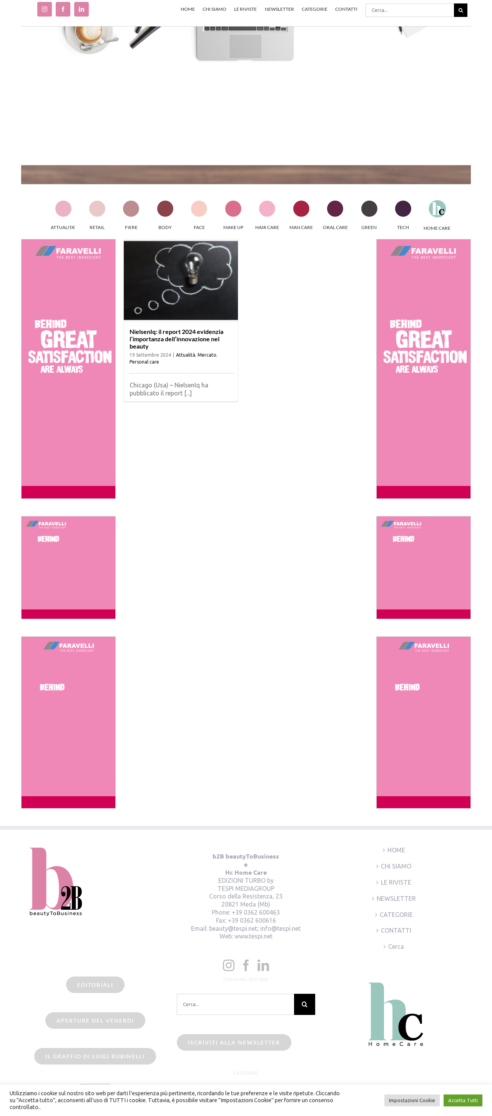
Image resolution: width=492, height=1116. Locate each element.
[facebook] (63, 9)
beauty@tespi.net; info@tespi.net (255, 928)
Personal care (144, 361)
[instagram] (44, 9)
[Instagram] (228, 965)
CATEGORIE (396, 914)
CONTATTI (396, 930)
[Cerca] (460, 10)
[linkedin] (81, 9)
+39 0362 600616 (252, 920)
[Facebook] (246, 965)
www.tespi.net (253, 936)
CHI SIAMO (396, 866)
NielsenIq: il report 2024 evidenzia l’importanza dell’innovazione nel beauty (176, 339)
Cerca (396, 946)
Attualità (185, 354)
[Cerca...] (410, 10)
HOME (396, 850)
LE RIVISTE (396, 882)
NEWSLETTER (396, 898)
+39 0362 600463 (256, 912)
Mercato (207, 354)
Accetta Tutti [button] (463, 1100)
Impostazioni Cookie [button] (412, 1100)
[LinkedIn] (263, 965)
